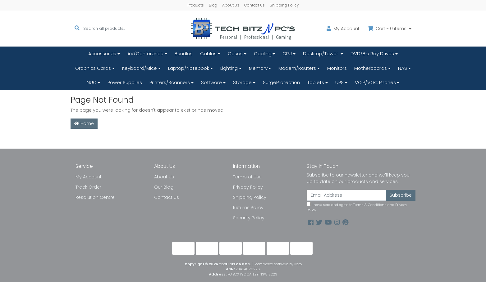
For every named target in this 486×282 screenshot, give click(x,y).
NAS (402, 68)
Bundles (184, 53)
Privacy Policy (248, 187)
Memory (258, 68)
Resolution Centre (95, 197)
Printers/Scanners (169, 82)
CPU (287, 53)
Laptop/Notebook (188, 68)
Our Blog (163, 187)
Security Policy (248, 218)
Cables (208, 53)
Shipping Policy (284, 5)
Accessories (102, 53)
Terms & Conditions (370, 204)
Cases (235, 53)
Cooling (263, 53)
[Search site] (77, 28)
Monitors (337, 68)
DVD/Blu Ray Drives (372, 53)
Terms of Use (247, 177)
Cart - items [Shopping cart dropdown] (388, 28)
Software (211, 82)
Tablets (315, 82)
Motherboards (370, 68)
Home (84, 123)
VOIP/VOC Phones (375, 82)
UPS (339, 82)
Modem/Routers (297, 68)
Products (195, 5)
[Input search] (115, 28)
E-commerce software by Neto (277, 264)
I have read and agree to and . (357, 207)
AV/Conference (145, 53)
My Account (89, 177)
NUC (92, 82)
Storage (242, 82)
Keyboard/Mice (139, 68)
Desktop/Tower (321, 53)
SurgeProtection (281, 82)
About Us (230, 5)
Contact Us (254, 5)
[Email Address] (346, 195)
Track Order (88, 187)
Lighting (229, 68)
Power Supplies (125, 82)
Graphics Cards (93, 68)
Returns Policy (248, 207)
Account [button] (343, 28)
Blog (213, 5)
